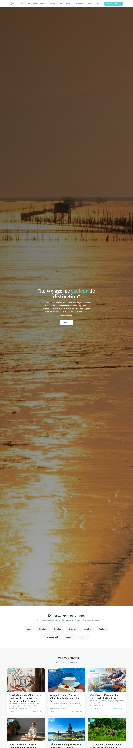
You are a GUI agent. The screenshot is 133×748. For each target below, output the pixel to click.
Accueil (21, 3)
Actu (28, 3)
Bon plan (35, 3)
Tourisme (68, 3)
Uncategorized (79, 3)
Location (60, 3)
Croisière (52, 3)
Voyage (96, 3)
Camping (43, 3)
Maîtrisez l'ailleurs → (113, 3)
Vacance (88, 3)
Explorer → (66, 322)
